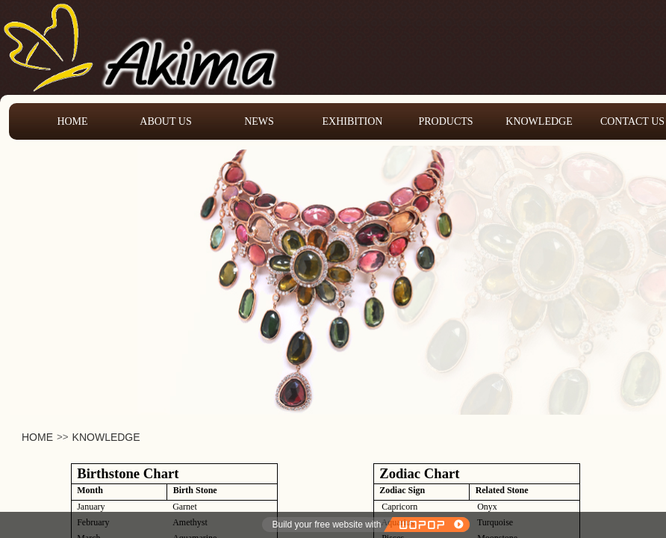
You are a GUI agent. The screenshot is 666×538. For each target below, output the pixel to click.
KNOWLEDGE (106, 437)
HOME (37, 437)
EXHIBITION (353, 121)
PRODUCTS (445, 121)
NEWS (259, 121)
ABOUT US (165, 121)
